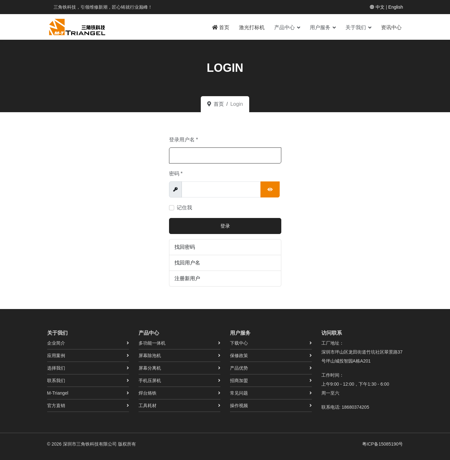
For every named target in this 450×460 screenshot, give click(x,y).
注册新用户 (187, 278)
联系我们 (56, 380)
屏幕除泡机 (150, 355)
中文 (380, 7)
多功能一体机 (152, 343)
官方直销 (56, 405)
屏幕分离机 (150, 368)
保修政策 (239, 355)
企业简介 (56, 343)
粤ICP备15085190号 (382, 444)
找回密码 (184, 247)
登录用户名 (183, 139)
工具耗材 (148, 405)
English (395, 7)
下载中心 (239, 343)
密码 (176, 173)
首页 (220, 27)
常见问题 (239, 393)
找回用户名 (187, 262)
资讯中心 (391, 27)
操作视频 (239, 405)
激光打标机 (252, 27)
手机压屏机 (150, 380)
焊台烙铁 (148, 393)
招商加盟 (239, 380)
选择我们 (56, 368)
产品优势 (239, 368)
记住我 (184, 207)
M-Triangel (57, 393)
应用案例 (56, 355)
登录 (225, 226)
